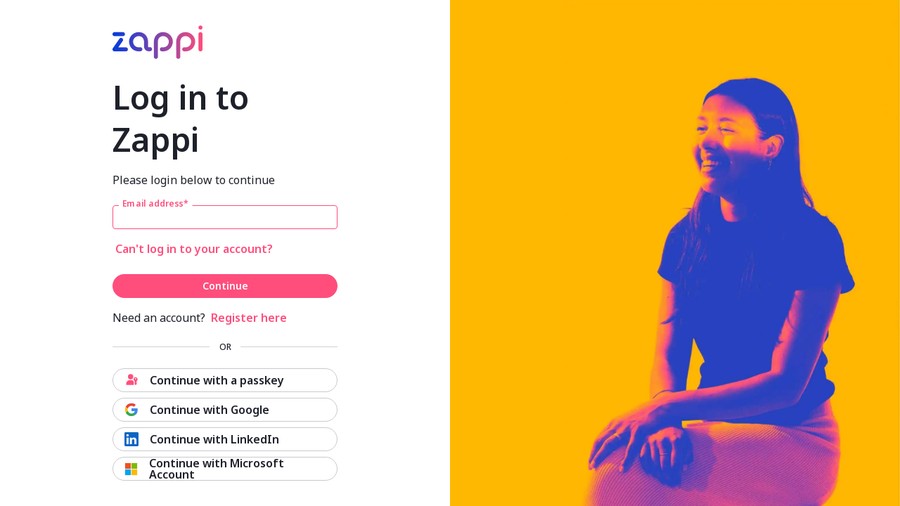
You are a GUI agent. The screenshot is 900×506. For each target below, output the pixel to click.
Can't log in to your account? (194, 249)
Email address (155, 204)
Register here (249, 317)
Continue (225, 285)
